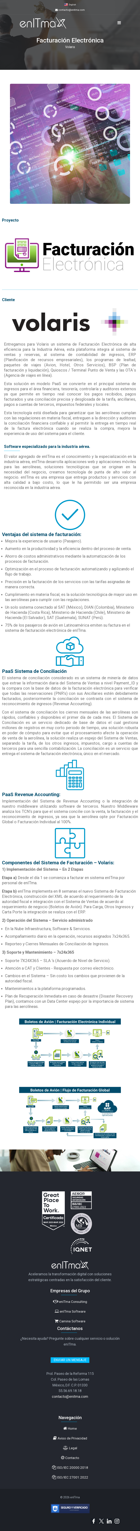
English (72, 4)
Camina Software (70, 1321)
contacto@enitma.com (71, 9)
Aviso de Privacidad (70, 1438)
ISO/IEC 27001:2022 (70, 1477)
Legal (70, 1448)
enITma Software (70, 1311)
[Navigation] (119, 22)
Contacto (70, 1458)
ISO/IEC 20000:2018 (70, 1467)
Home (70, 1428)
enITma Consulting (70, 1301)
